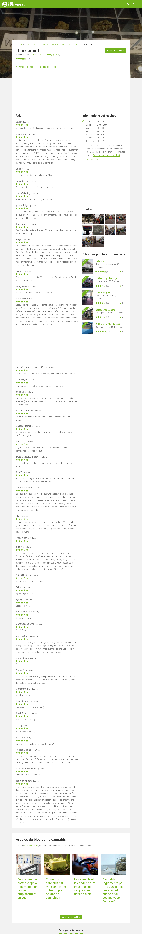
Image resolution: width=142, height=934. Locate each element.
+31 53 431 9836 (93, 160)
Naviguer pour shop (46, 67)
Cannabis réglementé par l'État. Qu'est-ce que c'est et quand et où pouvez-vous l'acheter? (112, 890)
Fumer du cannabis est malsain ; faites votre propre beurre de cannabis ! (56, 888)
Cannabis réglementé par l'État (106, 155)
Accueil (19, 45)
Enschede (55, 45)
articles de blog (31, 846)
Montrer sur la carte (115, 50)
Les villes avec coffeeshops (37, 45)
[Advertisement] (71, 91)
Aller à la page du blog (71, 917)
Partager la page (24, 67)
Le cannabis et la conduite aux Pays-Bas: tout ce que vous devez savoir (84, 887)
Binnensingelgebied (70, 45)
